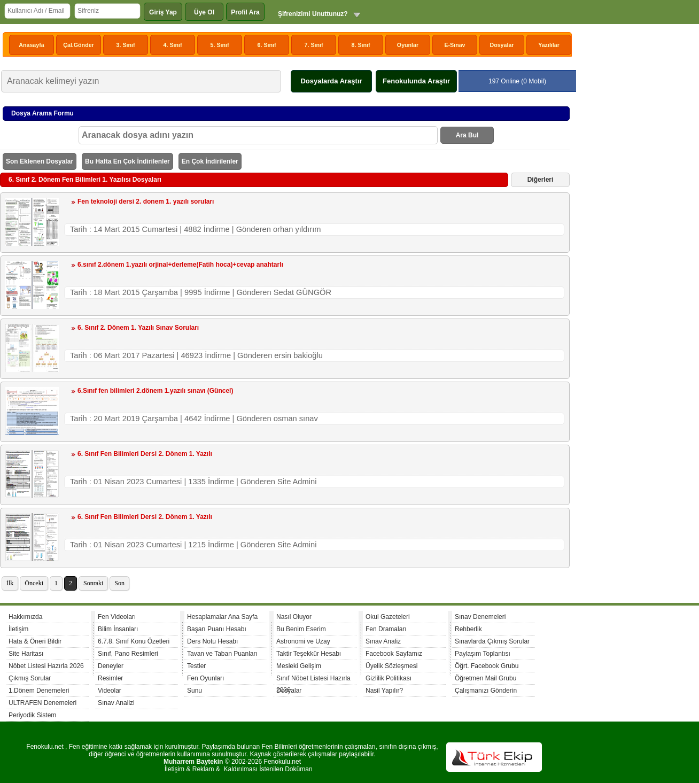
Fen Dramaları (386, 629)
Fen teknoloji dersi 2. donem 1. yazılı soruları (145, 201)
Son (119, 583)
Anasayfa (31, 45)
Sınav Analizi (116, 703)
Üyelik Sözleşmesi (391, 666)
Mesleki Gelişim (298, 666)
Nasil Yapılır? (384, 690)
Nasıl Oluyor (294, 617)
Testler (196, 666)
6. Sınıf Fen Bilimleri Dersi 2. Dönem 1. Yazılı (144, 454)
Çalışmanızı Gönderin (486, 690)
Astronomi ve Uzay (303, 641)
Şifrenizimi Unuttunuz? (313, 14)
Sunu (194, 690)
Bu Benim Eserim (301, 629)
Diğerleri (540, 179)
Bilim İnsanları (118, 629)
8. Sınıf (361, 45)
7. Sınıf (314, 45)
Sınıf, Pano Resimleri (128, 653)
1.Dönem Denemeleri (39, 690)
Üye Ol (204, 12)
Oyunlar (407, 45)
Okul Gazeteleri (388, 617)
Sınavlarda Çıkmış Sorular (492, 641)
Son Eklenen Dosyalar (39, 161)
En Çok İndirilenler (210, 161)
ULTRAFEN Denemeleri (42, 703)
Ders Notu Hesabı (212, 641)
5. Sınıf (220, 45)
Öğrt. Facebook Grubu (486, 666)
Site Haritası (26, 653)
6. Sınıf (267, 45)
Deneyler (110, 666)
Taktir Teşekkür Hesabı (308, 653)
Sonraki (93, 583)
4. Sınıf (173, 45)
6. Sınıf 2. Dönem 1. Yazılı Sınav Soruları (138, 327)
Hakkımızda (25, 617)
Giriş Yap (163, 12)
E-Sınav (454, 45)
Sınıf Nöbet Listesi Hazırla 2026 (313, 680)
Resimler (110, 678)
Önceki (34, 583)
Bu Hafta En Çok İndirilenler (127, 161)
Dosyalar (502, 45)
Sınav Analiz (383, 641)
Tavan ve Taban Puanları (222, 653)
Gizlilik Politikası (388, 678)
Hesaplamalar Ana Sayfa (222, 617)
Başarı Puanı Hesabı (216, 629)
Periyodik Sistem (32, 715)
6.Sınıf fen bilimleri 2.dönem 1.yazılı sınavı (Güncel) (155, 390)
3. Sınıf (125, 45)
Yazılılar (549, 45)
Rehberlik (468, 629)
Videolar (109, 690)
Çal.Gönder (78, 45)
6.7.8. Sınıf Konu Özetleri (133, 641)
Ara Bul (467, 135)
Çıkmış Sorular (30, 678)
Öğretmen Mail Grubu (485, 678)
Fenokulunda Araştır (416, 81)
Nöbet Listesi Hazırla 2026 (46, 666)
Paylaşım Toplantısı (482, 653)
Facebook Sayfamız (394, 653)
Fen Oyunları (205, 678)
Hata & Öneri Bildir (35, 641)
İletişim (18, 629)
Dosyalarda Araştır (331, 81)
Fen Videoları (117, 617)
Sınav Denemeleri (480, 617)
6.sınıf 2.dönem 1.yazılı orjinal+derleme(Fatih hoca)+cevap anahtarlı (180, 264)
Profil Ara (245, 12)
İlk (9, 583)
